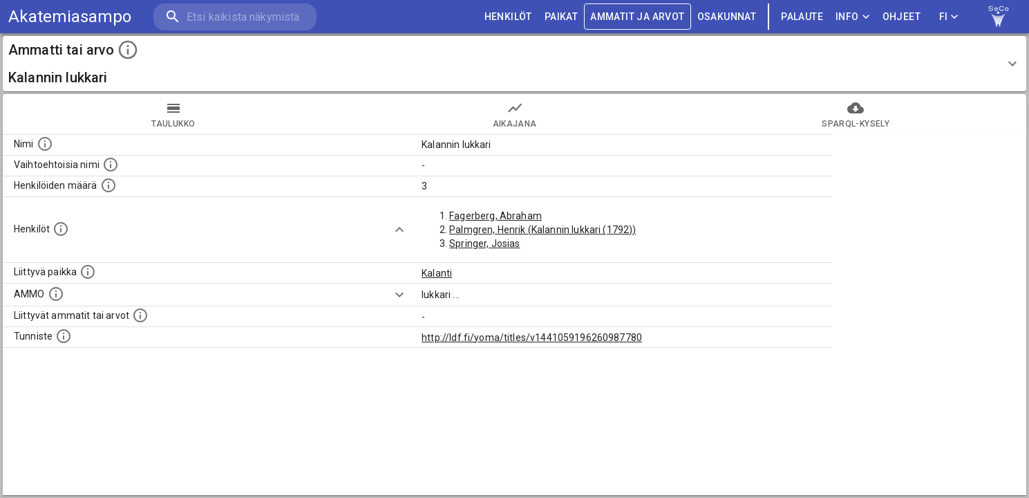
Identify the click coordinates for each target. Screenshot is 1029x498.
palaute (802, 17)
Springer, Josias (484, 243)
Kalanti (437, 273)
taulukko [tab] (173, 114)
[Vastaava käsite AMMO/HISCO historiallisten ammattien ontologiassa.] (56, 294)
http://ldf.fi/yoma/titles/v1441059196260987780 (532, 337)
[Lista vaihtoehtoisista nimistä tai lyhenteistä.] (111, 165)
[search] (235, 16)
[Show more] (399, 230)
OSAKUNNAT (727, 17)
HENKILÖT (508, 17)
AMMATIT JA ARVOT (637, 17)
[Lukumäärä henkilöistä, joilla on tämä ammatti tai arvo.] (108, 185)
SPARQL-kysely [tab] (855, 114)
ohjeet (901, 17)
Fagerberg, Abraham (495, 215)
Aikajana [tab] (515, 114)
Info (853, 17)
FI (948, 17)
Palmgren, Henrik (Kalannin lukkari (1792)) (542, 229)
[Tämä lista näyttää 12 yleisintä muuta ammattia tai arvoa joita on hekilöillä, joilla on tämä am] (140, 315)
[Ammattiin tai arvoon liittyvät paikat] (88, 272)
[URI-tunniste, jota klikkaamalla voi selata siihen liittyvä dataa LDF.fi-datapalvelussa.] (64, 336)
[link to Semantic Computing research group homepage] (998, 16)
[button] (514, 63)
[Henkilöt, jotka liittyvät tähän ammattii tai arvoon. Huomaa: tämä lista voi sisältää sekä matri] (61, 229)
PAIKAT (561, 17)
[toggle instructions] (128, 50)
